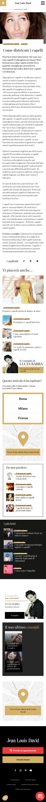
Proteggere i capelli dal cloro (26, 322)
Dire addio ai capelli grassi (25, 498)
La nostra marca (15, 780)
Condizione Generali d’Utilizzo (30, 784)
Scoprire (15, 615)
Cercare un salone (30, 780)
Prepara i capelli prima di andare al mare (21, 311)
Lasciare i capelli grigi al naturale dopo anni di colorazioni (26, 558)
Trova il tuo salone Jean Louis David (23, 452)
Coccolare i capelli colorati (24, 488)
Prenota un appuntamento (23, 750)
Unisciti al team (23, 759)
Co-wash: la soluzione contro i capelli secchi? (27, 348)
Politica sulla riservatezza (23, 789)
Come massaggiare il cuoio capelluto (25, 335)
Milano (23, 408)
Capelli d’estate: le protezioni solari (24, 509)
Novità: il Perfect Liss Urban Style (26, 477)
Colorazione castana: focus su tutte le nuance (28, 534)
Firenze (23, 418)
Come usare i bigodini (25, 571)
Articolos (10, 9)
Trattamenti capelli (11, 44)
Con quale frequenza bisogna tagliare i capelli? (28, 546)
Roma (23, 399)
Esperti (24, 44)
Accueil (4, 9)
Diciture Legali (11, 784)
